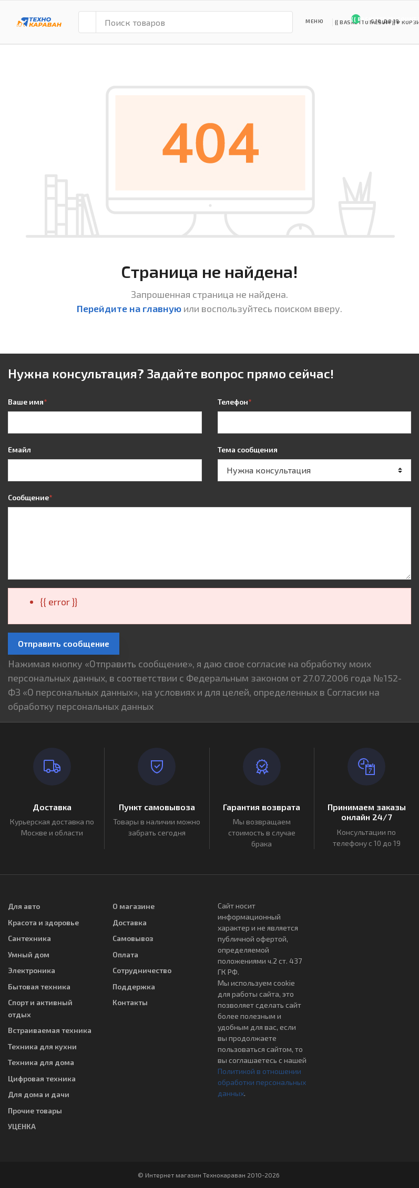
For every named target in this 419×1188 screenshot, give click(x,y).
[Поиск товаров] (194, 22)
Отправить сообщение (63, 643)
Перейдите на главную (129, 308)
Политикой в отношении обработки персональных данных (262, 1082)
